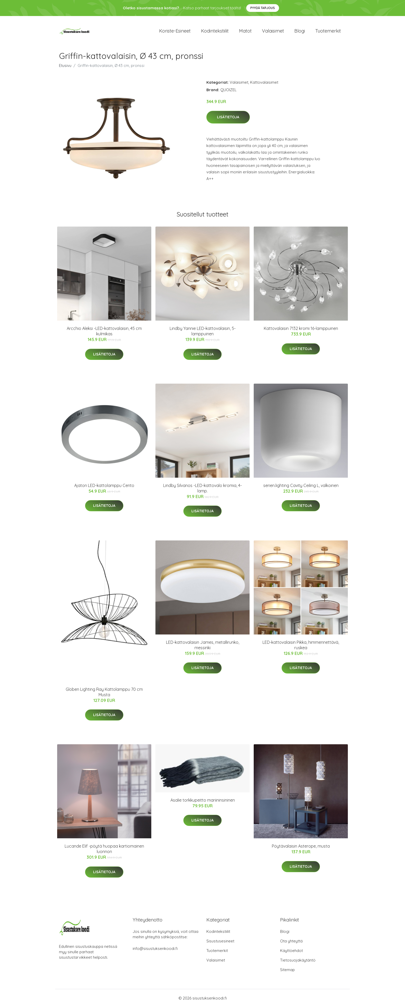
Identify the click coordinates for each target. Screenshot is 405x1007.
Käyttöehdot (291, 950)
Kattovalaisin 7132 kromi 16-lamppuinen (301, 328)
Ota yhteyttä (291, 941)
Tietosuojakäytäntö (298, 960)
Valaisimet (273, 31)
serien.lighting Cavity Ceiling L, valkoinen (301, 485)
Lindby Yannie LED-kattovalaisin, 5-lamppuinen (203, 331)
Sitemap (287, 969)
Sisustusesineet (220, 941)
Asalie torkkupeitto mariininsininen (202, 800)
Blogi (299, 31)
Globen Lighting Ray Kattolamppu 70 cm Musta (104, 692)
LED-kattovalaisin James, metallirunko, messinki (202, 645)
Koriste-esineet (175, 31)
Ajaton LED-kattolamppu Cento (104, 485)
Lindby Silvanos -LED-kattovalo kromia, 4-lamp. (202, 488)
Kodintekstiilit (215, 31)
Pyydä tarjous (262, 8)
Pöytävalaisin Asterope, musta (301, 846)
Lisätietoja (228, 117)
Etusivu (65, 65)
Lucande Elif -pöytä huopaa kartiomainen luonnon (104, 848)
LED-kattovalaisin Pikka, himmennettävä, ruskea (300, 645)
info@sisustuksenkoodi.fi (155, 948)
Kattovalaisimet (264, 82)
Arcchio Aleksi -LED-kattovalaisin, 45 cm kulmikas (104, 331)
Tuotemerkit (328, 31)
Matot (245, 31)
